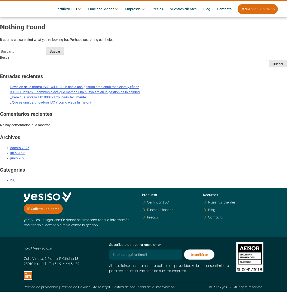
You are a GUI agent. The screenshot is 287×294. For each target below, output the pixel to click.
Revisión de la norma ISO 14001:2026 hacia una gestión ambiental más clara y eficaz (74, 89)
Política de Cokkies (76, 289)
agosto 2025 (19, 150)
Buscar (5, 60)
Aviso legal (101, 289)
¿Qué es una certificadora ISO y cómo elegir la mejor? (50, 104)
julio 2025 (17, 155)
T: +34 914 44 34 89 (64, 266)
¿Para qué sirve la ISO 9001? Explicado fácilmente (48, 99)
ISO (13, 183)
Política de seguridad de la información (143, 289)
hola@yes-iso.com (38, 250)
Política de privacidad (41, 289)
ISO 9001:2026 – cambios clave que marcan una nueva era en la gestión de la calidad (75, 94)
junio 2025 (18, 160)
